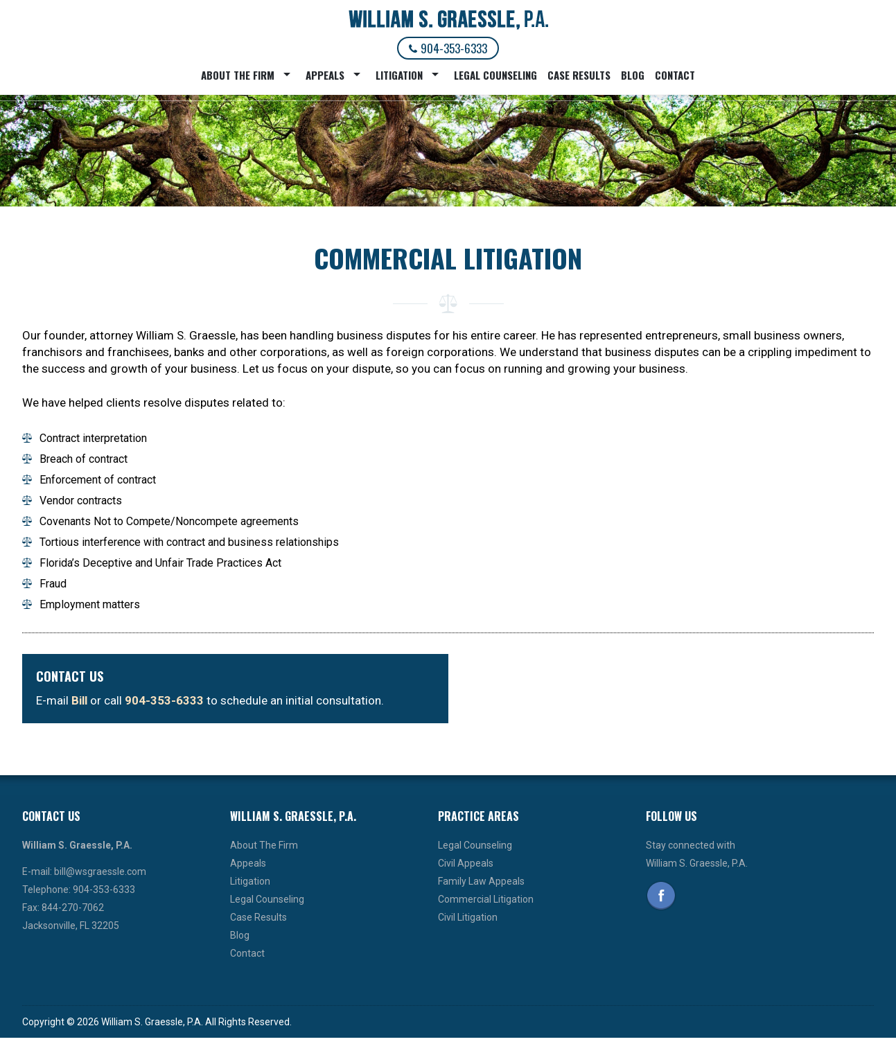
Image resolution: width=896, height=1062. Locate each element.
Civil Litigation (468, 917)
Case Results (578, 74)
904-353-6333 (448, 48)
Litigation (399, 74)
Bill (79, 700)
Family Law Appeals (481, 881)
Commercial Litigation (486, 899)
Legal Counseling (495, 74)
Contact (675, 74)
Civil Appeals (465, 863)
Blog (632, 74)
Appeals (325, 74)
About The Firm (237, 74)
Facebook (661, 895)
